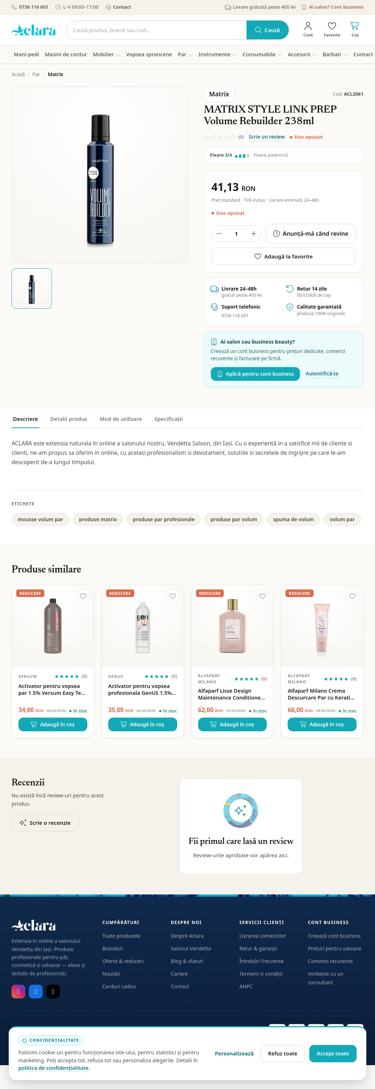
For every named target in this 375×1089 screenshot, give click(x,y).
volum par (342, 519)
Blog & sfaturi (187, 961)
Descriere (25, 418)
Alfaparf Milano (209, 678)
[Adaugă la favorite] (83, 595)
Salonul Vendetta (191, 948)
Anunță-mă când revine (311, 234)
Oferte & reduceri (123, 961)
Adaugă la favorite (283, 256)
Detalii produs (68, 418)
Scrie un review (266, 137)
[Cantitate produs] (236, 233)
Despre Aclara (187, 935)
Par (36, 74)
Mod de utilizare (121, 418)
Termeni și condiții (261, 973)
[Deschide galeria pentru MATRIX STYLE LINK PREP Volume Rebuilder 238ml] (99, 174)
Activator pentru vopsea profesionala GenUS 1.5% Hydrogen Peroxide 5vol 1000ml (140, 689)
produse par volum (233, 519)
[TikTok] (53, 991)
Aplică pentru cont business (255, 373)
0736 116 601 (30, 7)
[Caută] (156, 30)
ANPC (246, 986)
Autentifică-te (322, 373)
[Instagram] (18, 991)
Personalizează (234, 1053)
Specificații (168, 418)
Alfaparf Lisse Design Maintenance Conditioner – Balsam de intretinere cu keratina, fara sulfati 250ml (232, 694)
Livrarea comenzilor (262, 935)
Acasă (18, 74)
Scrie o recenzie (45, 822)
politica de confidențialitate (53, 1067)
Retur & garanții (258, 948)
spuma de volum (293, 519)
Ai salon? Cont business (332, 7)
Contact (118, 7)
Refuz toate (282, 1053)
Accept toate (333, 1053)
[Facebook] (36, 991)
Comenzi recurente (330, 961)
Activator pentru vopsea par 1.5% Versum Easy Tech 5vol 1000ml (52, 689)
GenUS (116, 676)
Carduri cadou (119, 986)
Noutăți (111, 973)
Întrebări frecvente (261, 961)
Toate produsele (121, 935)
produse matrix (98, 519)
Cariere (179, 973)
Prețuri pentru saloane (334, 948)
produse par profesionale (164, 519)
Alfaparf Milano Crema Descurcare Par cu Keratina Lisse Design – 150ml (322, 694)
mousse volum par (40, 519)
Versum (27, 676)
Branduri (112, 948)
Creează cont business (334, 935)
